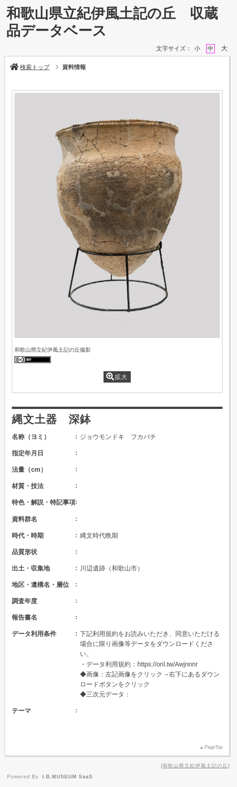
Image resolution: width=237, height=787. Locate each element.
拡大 (117, 376)
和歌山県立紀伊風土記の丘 (195, 765)
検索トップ (29, 67)
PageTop (213, 747)
